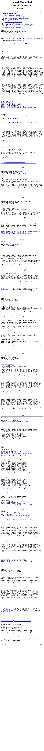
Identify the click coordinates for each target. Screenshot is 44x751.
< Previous (3, 11)
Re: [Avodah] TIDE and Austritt (12, 34)
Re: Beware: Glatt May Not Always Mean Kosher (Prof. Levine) (19, 24)
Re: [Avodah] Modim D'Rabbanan (12, 132)
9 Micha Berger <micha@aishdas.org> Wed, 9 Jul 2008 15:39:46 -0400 (11, 590)
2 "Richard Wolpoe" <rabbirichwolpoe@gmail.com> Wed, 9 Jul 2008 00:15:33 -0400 (14, 130)
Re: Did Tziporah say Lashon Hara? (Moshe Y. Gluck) (17, 18)
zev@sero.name (10, 284)
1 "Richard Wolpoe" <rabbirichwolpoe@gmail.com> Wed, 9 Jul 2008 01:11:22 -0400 (14, 32)
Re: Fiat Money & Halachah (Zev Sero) (13, 22)
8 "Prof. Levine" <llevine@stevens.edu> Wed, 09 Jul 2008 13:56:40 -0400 (11, 480)
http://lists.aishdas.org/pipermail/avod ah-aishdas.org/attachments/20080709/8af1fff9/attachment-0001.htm (18, 581)
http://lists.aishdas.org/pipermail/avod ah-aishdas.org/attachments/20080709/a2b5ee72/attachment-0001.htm (18, 185)
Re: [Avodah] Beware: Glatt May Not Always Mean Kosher (18, 482)
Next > (41, 11)
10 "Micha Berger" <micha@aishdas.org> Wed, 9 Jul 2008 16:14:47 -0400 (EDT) (11, 657)
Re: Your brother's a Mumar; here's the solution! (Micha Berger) (19, 25)
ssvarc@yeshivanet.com (32, 38)
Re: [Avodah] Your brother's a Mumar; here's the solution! (18, 592)
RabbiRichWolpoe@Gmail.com (7, 115)
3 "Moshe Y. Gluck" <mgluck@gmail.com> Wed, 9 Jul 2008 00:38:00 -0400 (12, 195)
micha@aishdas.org (18, 41)
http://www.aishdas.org (7, 646)
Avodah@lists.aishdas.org (7, 715)
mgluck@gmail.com (31, 597)
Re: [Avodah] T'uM (9, 230)
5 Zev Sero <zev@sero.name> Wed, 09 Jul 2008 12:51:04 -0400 (10, 276)
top (23, 126)
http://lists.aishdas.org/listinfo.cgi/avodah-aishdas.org (16, 716)
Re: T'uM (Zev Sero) (9, 20)
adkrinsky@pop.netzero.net (33, 137)
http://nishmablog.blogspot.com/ (11, 116)
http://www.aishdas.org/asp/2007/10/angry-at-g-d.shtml (15, 617)
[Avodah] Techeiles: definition (12, 659)
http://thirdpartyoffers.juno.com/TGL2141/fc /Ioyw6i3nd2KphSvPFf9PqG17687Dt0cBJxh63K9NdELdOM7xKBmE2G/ (16, 265)
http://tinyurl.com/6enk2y (7, 519)
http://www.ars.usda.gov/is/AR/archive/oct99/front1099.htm (16, 520)
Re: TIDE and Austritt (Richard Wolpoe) (14, 15)
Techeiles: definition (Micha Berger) (13, 27)
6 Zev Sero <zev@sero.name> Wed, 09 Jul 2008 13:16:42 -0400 (10, 341)
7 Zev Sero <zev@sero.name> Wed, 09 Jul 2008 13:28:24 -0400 (10, 408)
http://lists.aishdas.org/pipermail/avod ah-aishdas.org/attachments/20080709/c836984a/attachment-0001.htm (18, 121)
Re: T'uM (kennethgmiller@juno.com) (13, 19)
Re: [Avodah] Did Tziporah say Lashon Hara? (15, 197)
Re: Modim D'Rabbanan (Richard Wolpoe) (14, 17)
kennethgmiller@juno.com (7, 415)
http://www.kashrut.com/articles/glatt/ (18, 558)
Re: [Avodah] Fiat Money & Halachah (13, 343)
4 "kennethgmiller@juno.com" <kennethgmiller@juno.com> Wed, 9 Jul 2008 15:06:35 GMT (16, 228)
